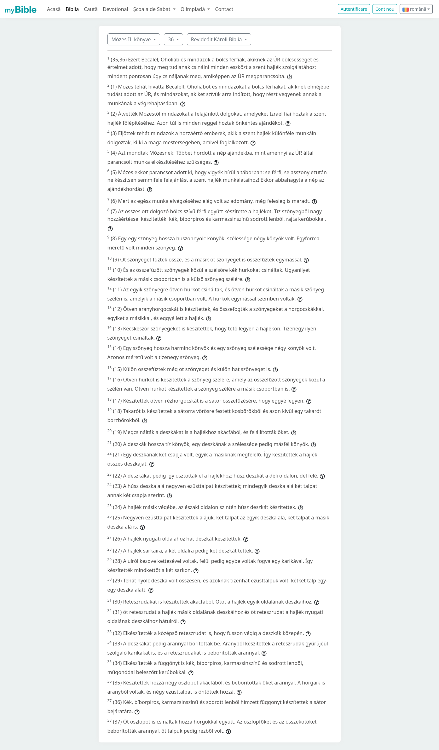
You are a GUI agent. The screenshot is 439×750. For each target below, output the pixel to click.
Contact (224, 9)
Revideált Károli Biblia (217, 39)
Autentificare (354, 9)
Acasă (54, 9)
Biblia (72, 9)
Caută (91, 9)
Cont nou (384, 9)
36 (171, 39)
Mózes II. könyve (132, 39)
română (414, 9)
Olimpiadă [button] (193, 9)
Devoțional (115, 9)
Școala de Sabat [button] (152, 9)
